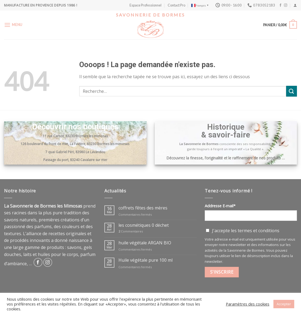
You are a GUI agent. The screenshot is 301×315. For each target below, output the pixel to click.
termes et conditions (258, 231)
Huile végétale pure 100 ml (145, 260)
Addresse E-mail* (220, 205)
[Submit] (291, 91)
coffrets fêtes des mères (142, 208)
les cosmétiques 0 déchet (143, 225)
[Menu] (13, 24)
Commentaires (130, 231)
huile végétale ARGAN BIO (144, 242)
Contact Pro (176, 5)
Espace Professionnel (145, 5)
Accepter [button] (284, 303)
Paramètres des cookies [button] (247, 303)
